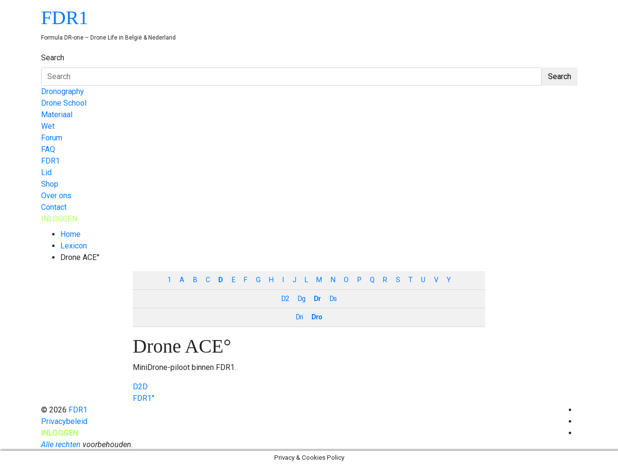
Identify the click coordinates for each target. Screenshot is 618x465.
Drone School (63, 103)
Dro (316, 317)
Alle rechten (61, 444)
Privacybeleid (64, 421)
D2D (140, 386)
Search (52, 57)
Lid (46, 172)
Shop (49, 184)
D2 (285, 299)
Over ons (56, 195)
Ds (333, 299)
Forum (51, 137)
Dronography (62, 91)
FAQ (48, 149)
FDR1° (143, 398)
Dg (301, 299)
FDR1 (64, 17)
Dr (317, 299)
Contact (54, 207)
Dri (299, 317)
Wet (48, 126)
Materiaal (56, 114)
